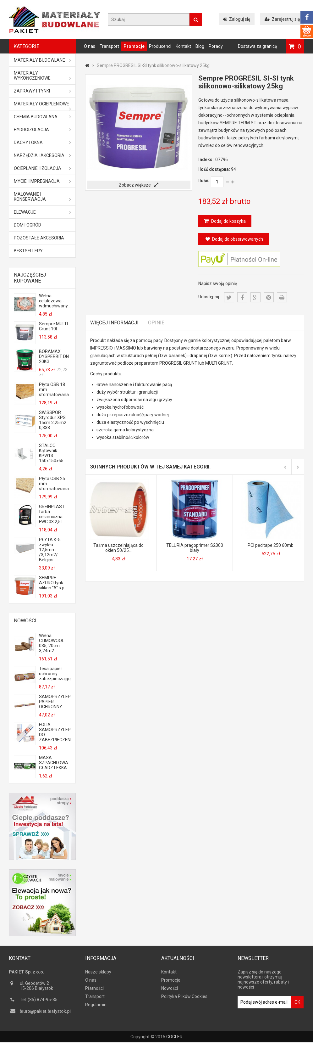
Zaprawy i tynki (42, 90)
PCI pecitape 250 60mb (271, 545)
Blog (199, 46)
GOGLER (174, 1037)
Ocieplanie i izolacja (42, 168)
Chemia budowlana (42, 116)
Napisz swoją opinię (217, 283)
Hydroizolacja (42, 129)
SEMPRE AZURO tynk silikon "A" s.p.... (53, 582)
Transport (109, 46)
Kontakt (183, 46)
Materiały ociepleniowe (42, 105)
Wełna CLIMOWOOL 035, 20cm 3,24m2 (51, 643)
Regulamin (96, 1007)
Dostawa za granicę (257, 46)
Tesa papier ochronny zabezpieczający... (54, 673)
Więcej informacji (114, 323)
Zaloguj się (236, 19)
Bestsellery (28, 250)
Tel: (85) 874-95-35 (39, 1002)
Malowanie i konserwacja (42, 197)
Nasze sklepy (98, 975)
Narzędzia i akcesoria (42, 155)
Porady (216, 46)
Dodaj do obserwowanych (234, 239)
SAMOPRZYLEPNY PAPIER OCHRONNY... (54, 701)
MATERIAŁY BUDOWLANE (42, 60)
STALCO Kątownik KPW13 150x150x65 (51, 453)
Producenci (160, 46)
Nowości (25, 621)
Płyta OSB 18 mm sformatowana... (54, 389)
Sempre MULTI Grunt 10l (53, 326)
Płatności (94, 991)
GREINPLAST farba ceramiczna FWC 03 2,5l (52, 514)
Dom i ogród (27, 224)
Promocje (134, 46)
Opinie (156, 323)
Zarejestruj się (282, 19)
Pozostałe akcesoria (39, 237)
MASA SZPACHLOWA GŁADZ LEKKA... (54, 762)
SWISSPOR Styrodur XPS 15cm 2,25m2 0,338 (52, 420)
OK (297, 1005)
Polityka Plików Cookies (184, 999)
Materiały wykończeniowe (42, 75)
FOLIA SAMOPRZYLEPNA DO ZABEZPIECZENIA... (54, 732)
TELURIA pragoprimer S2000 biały (194, 548)
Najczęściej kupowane (30, 278)
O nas (89, 46)
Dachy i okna (42, 142)
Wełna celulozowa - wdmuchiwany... (54, 300)
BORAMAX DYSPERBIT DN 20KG (54, 356)
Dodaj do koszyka (228, 221)
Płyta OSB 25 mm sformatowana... (54, 483)
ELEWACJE (42, 212)
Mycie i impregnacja (42, 181)
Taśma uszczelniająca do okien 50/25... (118, 548)
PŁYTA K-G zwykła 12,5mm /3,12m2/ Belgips (50, 549)
